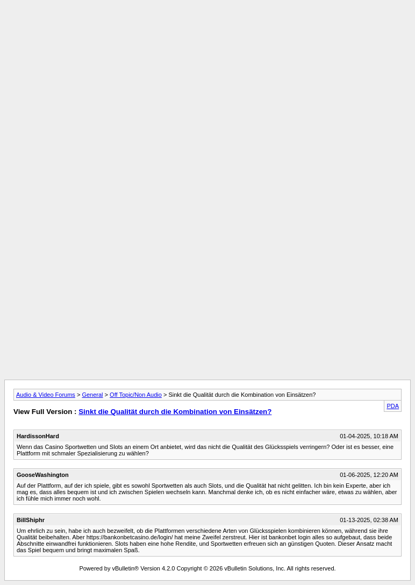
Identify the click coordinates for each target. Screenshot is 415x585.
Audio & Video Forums (45, 394)
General (92, 394)
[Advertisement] (207, 28)
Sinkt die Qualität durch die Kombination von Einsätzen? (174, 412)
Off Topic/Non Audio (136, 394)
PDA (393, 406)
